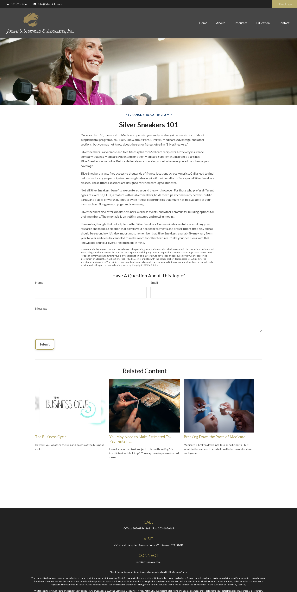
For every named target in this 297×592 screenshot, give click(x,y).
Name (39, 282)
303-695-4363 (17, 4)
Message (41, 308)
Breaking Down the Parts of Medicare (214, 437)
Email (154, 282)
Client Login (284, 4)
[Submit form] (44, 344)
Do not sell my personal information (244, 590)
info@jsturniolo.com (47, 4)
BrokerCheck (180, 572)
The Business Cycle (50, 437)
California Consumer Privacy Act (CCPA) (135, 590)
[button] (203, 23)
